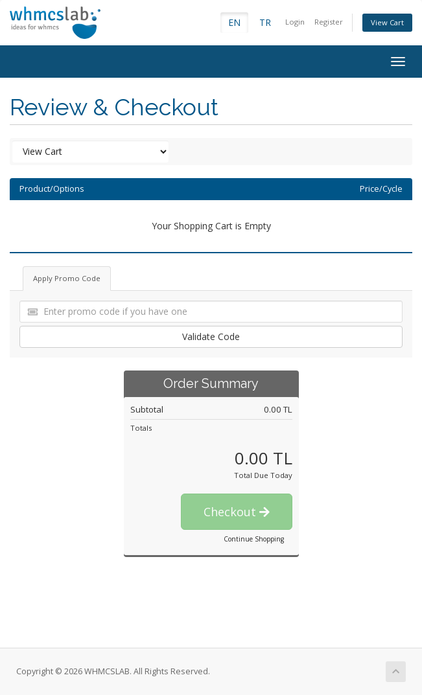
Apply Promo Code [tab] (66, 278)
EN (234, 22)
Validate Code (211, 336)
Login (295, 22)
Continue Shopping (254, 538)
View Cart (387, 22)
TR (265, 22)
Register (328, 22)
